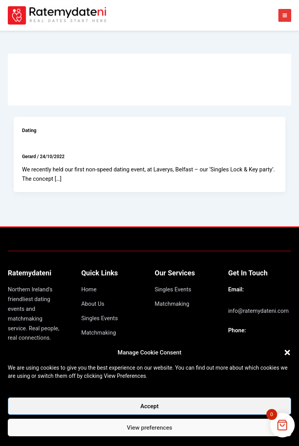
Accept (149, 406)
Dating (29, 130)
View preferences (149, 427)
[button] (287, 352)
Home (89, 289)
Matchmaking (98, 332)
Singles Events (99, 318)
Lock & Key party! (49, 144)
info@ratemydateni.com (258, 310)
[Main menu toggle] (284, 15)
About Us (92, 303)
